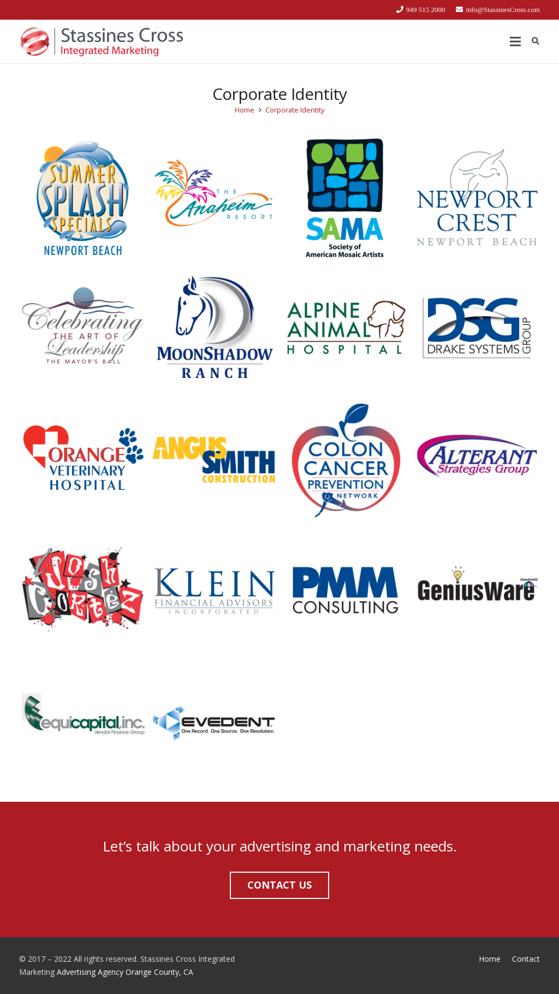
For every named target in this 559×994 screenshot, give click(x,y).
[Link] (101, 41)
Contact (526, 959)
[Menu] (515, 41)
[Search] (535, 41)
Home (490, 959)
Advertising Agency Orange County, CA (125, 972)
